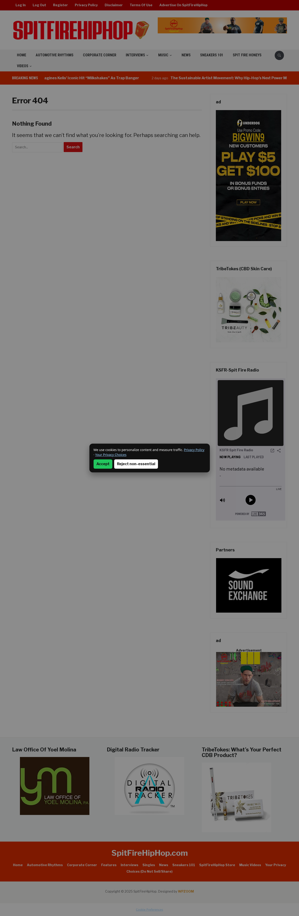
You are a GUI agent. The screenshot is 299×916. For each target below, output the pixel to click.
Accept (103, 464)
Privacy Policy (194, 450)
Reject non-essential (136, 464)
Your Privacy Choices (110, 454)
